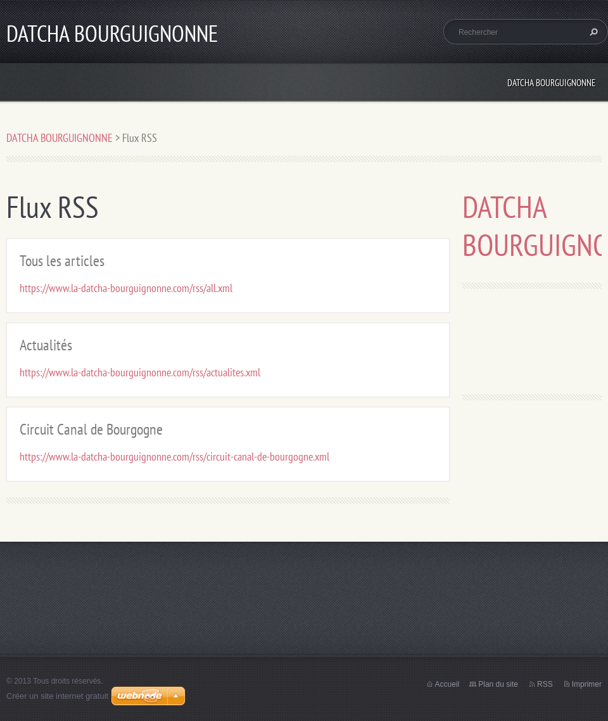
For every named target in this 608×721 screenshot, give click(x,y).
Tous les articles (62, 261)
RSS (545, 684)
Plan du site (498, 684)
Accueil (447, 684)
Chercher (592, 31)
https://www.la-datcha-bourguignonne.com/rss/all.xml (126, 288)
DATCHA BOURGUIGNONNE (551, 83)
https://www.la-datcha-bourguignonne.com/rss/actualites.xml (140, 372)
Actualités (46, 345)
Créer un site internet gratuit (57, 696)
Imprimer (587, 684)
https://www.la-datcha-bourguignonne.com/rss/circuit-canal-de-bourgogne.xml (174, 456)
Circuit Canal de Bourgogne (91, 429)
